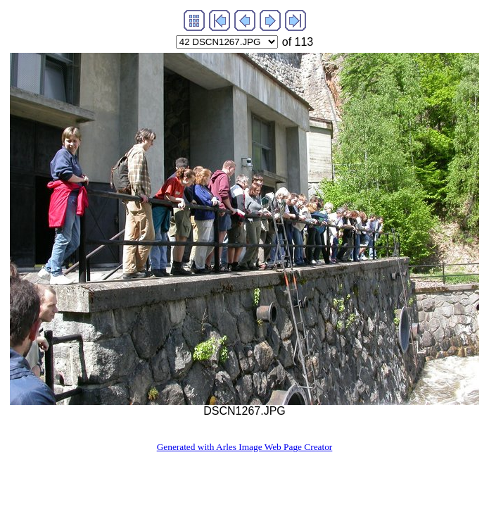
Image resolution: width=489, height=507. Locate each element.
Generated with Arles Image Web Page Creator (245, 447)
